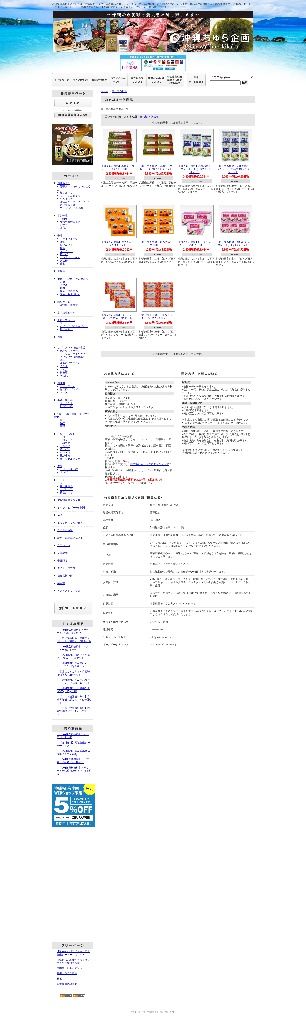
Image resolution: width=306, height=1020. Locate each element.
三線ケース (66, 440)
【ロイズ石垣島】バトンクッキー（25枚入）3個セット (117, 317)
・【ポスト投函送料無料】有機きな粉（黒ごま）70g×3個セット (74, 699)
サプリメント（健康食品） (72, 347)
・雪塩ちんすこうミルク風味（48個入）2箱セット (73, 673)
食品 (59, 235)
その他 (64, 375)
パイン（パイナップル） (74, 326)
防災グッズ (63, 301)
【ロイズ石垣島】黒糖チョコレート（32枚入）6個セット (156, 168)
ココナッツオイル (70, 257)
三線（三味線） (66, 433)
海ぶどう (65, 228)
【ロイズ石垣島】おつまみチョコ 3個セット (117, 244)
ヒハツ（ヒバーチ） (71, 350)
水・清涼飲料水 (66, 312)
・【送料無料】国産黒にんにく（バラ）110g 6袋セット (73, 665)
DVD (62, 423)
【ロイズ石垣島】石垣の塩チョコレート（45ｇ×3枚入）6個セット (232, 169)
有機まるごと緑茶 (67, 973)
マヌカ (64, 369)
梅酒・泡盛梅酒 (69, 291)
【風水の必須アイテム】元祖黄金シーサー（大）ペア (73, 953)
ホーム (104, 91)
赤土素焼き (66, 486)
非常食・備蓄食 (69, 304)
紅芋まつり (66, 192)
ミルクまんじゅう (70, 195)
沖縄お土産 (63, 183)
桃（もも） (66, 329)
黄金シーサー (67, 492)
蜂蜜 (62, 248)
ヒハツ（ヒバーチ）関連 (71, 507)
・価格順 (142, 116)
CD (62, 420)
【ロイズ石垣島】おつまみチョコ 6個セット (156, 244)
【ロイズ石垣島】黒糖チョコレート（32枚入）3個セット (117, 168)
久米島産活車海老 (67, 983)
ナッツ (64, 340)
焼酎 (62, 288)
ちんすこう (66, 198)
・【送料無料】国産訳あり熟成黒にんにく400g (73, 752)
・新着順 (153, 116)
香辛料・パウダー (70, 389)
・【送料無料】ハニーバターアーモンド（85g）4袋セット (73, 681)
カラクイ (65, 446)
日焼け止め (66, 406)
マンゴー (65, 323)
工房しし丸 (66, 489)
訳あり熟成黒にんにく (70, 537)
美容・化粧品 (65, 400)
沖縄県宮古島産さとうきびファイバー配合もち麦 (73, 961)
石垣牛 (64, 218)
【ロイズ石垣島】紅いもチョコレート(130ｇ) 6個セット (232, 244)
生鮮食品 (62, 215)
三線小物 (65, 455)
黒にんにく (66, 245)
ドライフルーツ (69, 238)
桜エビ (64, 254)
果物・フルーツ (66, 320)
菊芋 (62, 360)
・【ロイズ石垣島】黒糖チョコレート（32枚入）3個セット (74, 640)
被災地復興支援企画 (68, 500)
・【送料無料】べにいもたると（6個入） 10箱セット (73, 656)
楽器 (59, 466)
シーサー (62, 480)
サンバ (64, 472)
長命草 (64, 372)
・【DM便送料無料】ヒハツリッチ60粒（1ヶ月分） (73, 631)
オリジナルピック (70, 458)
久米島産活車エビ (70, 221)
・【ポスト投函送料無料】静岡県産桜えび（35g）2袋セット (73, 711)
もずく (64, 225)
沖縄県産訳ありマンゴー (71, 968)
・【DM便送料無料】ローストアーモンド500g (73, 648)
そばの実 (62, 553)
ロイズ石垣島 (67, 205)
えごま (64, 366)
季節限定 (62, 560)
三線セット (66, 437)
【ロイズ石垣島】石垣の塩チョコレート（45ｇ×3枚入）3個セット (194, 169)
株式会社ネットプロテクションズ (149, 464)
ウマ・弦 (65, 452)
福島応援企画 (65, 575)
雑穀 (62, 241)
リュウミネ (66, 403)
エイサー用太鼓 (69, 469)
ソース (64, 392)
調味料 (61, 383)
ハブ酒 (64, 285)
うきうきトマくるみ (68, 590)
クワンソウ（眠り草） (72, 357)
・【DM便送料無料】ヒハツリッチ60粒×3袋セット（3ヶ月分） (74, 770)
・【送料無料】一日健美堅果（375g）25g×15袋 (73, 690)
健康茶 (61, 271)
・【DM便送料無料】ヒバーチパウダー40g (73, 736)
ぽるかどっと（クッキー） (75, 201)
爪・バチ (65, 449)
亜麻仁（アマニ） (70, 363)
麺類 (62, 263)
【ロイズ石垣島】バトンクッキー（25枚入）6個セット (156, 317)
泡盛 (62, 282)
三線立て (65, 443)
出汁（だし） (67, 386)
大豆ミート (66, 251)
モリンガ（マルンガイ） (74, 354)
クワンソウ (63, 545)
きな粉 (64, 260)
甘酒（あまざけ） (70, 294)
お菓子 (61, 337)
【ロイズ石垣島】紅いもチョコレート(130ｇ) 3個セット (194, 244)
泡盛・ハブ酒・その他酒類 (72, 278)
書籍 (62, 426)
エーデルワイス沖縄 (71, 208)
